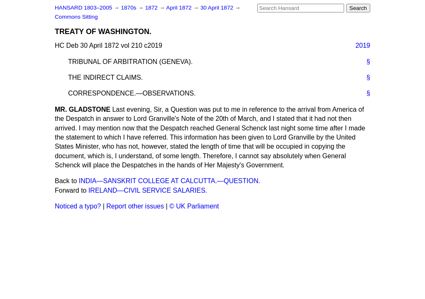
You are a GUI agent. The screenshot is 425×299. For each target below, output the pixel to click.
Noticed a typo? (78, 206)
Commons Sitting (76, 17)
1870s (129, 8)
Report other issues (135, 206)
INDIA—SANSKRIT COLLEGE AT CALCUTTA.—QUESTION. (169, 180)
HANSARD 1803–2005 (83, 8)
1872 (152, 8)
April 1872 (179, 8)
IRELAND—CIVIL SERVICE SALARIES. (147, 190)
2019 (362, 45)
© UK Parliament (194, 206)
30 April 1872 (217, 8)
